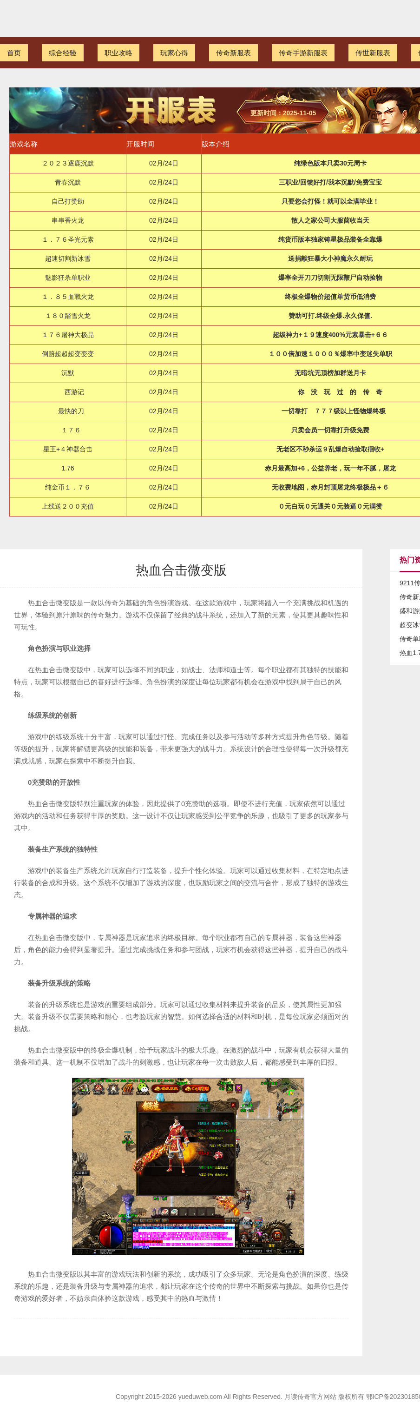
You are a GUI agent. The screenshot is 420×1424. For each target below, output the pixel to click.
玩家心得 (174, 53)
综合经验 (63, 53)
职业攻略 (118, 53)
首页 (14, 53)
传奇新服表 (233, 53)
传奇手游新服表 (303, 53)
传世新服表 (372, 53)
